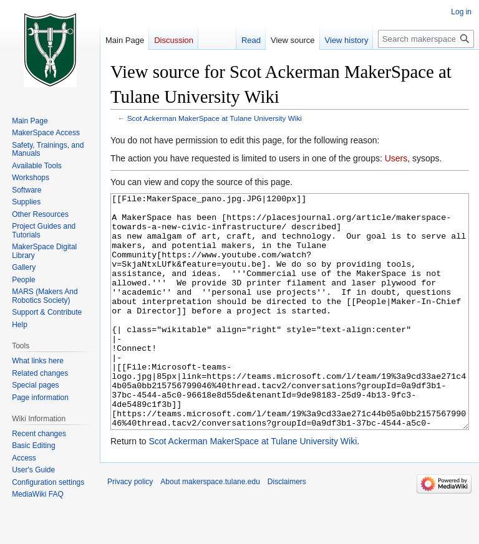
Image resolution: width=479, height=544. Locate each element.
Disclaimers (287, 528)
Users (396, 158)
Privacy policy (130, 528)
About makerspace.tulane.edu (209, 528)
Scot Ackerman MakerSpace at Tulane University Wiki (214, 118)
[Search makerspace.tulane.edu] (426, 39)
